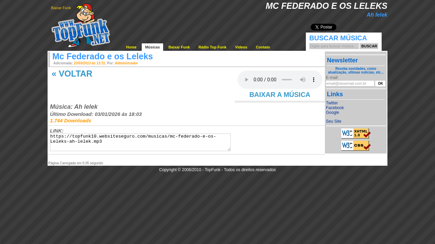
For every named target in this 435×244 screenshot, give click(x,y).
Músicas (152, 47)
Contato (263, 47)
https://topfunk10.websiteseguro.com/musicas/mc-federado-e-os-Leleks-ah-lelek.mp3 (140, 142)
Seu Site (333, 121)
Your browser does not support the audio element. (280, 79)
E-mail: (332, 77)
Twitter (332, 103)
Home (131, 47)
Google (332, 112)
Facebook (335, 107)
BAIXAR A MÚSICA (280, 94)
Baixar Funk (61, 8)
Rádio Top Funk (212, 47)
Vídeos (241, 47)
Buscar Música (338, 38)
